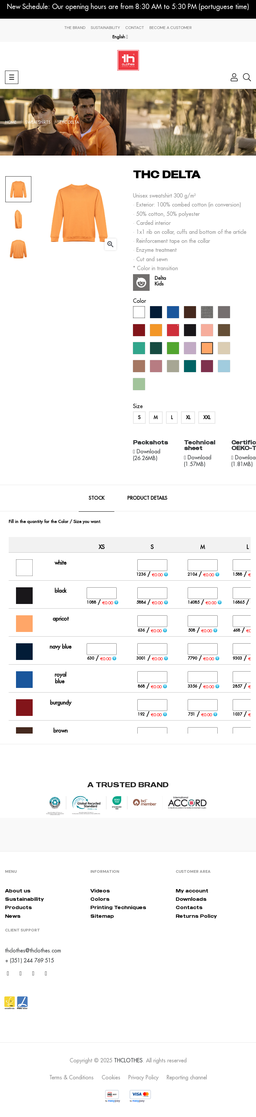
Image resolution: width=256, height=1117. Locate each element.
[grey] (225, 313)
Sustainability (105, 27)
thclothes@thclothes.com (33, 950)
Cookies (111, 1077)
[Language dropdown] (120, 37)
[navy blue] (157, 313)
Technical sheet (199, 445)
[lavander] (191, 349)
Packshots (150, 442)
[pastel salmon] (208, 331)
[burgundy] (140, 331)
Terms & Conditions (71, 1077)
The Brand (74, 27)
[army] (225, 331)
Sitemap (102, 916)
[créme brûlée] (225, 349)
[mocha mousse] (140, 367)
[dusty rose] (157, 367)
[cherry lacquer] (208, 367)
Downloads (191, 899)
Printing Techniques (118, 907)
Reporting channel (187, 1077)
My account (192, 890)
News (13, 916)
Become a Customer (170, 27)
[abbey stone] (174, 367)
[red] (174, 331)
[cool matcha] (140, 385)
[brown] (191, 313)
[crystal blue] (225, 367)
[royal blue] (174, 313)
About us (18, 890)
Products (18, 907)
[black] (191, 331)
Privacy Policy (143, 1077)
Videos (100, 890)
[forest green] (157, 349)
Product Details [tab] (147, 498)
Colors (100, 899)
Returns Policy (196, 916)
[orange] (157, 331)
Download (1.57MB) (197, 460)
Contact (134, 27)
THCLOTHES (128, 1060)
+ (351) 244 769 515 (29, 960)
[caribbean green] (140, 349)
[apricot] (208, 349)
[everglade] (191, 367)
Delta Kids (160, 281)
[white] (140, 313)
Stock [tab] (96, 498)
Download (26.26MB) (146, 454)
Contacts (189, 907)
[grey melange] (208, 313)
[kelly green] (174, 349)
